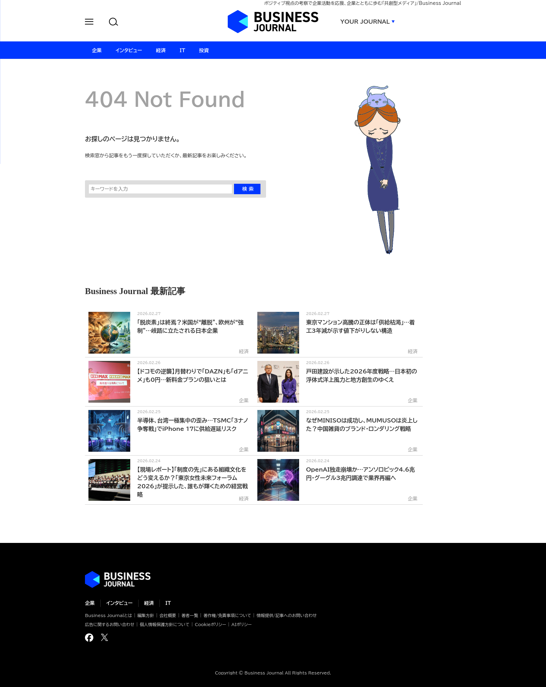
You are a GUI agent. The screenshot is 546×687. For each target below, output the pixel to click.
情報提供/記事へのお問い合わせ (287, 615)
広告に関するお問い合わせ (109, 624)
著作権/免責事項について (227, 615)
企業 (90, 603)
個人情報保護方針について (164, 624)
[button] (89, 23)
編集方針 (145, 615)
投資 (204, 50)
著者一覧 (189, 615)
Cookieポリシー (210, 624)
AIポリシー (242, 624)
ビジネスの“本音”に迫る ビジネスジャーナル (117, 579)
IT (168, 603)
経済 (149, 603)
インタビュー (119, 603)
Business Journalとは (108, 615)
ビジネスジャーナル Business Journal (273, 21)
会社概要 (167, 615)
